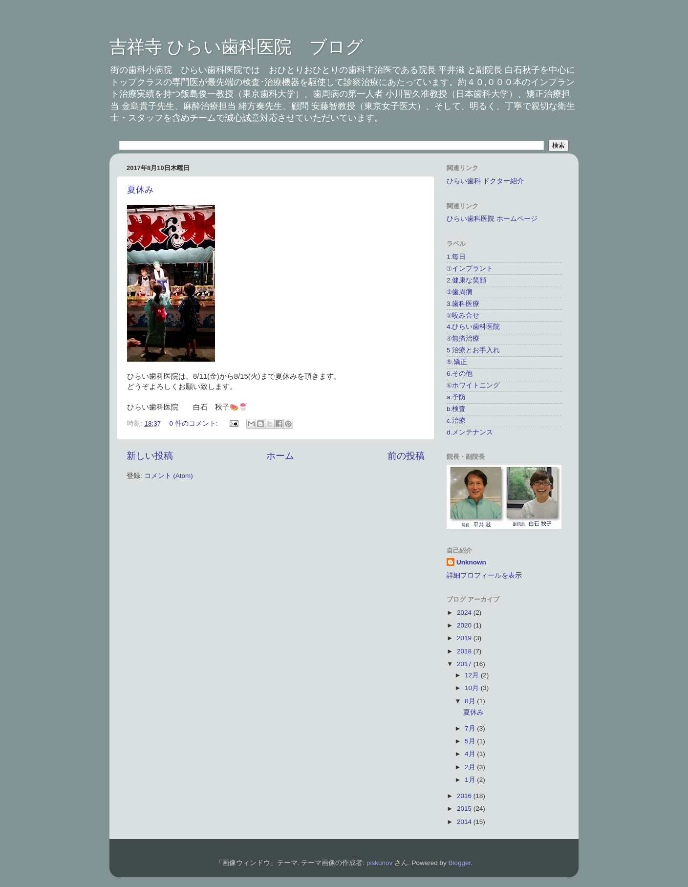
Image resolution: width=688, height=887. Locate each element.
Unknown (471, 562)
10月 (473, 688)
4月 (471, 753)
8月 (471, 701)
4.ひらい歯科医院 (473, 326)
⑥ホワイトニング (473, 385)
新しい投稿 (150, 456)
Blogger (460, 862)
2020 (465, 625)
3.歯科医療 (463, 303)
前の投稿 (406, 456)
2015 (465, 808)
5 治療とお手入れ (473, 350)
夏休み (140, 190)
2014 (465, 821)
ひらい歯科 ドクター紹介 (485, 181)
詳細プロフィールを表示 (484, 575)
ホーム (280, 456)
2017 (465, 664)
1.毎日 (456, 256)
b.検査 (456, 408)
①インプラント (470, 268)
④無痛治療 (463, 338)
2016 (465, 796)
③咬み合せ (463, 315)
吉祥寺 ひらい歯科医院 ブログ (236, 47)
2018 (465, 651)
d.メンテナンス (470, 432)
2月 (471, 767)
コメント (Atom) (168, 475)
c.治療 (456, 420)
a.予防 (456, 397)
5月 (471, 741)
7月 (471, 728)
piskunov (379, 862)
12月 (473, 675)
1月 (471, 779)
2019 (465, 638)
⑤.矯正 (457, 362)
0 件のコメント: (195, 423)
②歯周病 (460, 292)
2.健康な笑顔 (466, 280)
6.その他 (460, 373)
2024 (465, 612)
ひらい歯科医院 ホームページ (492, 218)
